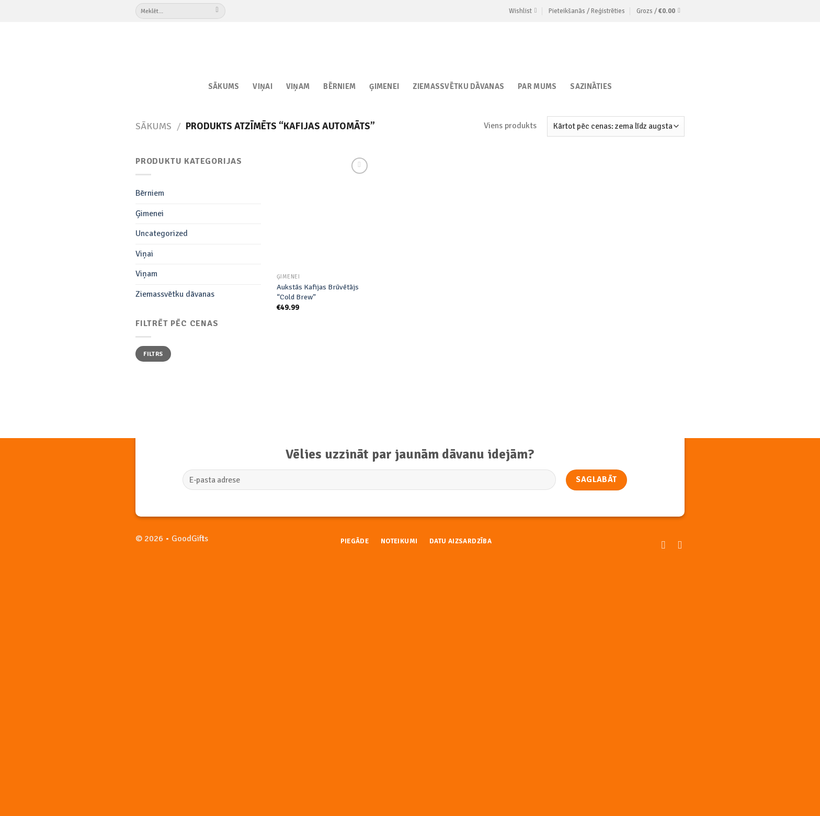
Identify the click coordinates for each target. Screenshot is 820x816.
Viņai (262, 86)
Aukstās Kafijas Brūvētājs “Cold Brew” (318, 291)
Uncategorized (161, 233)
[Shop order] (616, 126)
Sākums (224, 86)
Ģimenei (384, 86)
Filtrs (153, 353)
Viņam (298, 86)
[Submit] (217, 11)
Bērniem (339, 86)
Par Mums (537, 86)
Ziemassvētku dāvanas (458, 86)
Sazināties (591, 86)
